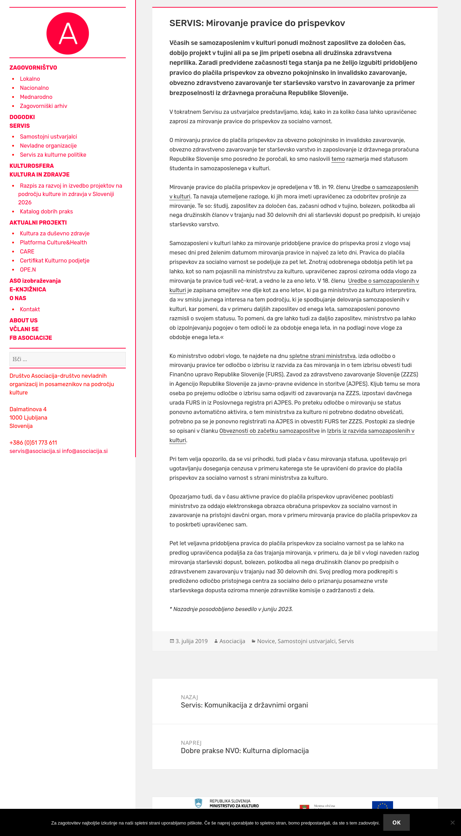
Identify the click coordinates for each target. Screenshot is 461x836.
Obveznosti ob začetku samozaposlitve (270, 431)
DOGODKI (22, 117)
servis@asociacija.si (35, 451)
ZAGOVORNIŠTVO (33, 67)
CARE (27, 251)
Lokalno (30, 79)
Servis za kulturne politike (53, 154)
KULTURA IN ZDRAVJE (39, 174)
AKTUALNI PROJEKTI (38, 222)
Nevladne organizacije (48, 145)
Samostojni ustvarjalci (48, 136)
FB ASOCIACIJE (30, 338)
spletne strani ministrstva (322, 356)
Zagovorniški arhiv (43, 106)
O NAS (17, 298)
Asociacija (232, 641)
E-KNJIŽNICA (27, 289)
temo (338, 159)
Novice (266, 641)
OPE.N (28, 269)
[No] (452, 822)
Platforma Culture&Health (53, 242)
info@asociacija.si (85, 451)
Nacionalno (34, 88)
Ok (396, 822)
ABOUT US (23, 320)
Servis (346, 641)
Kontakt (30, 309)
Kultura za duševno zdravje (55, 233)
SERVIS (19, 126)
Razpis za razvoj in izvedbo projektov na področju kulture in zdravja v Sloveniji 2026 (70, 194)
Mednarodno (36, 97)
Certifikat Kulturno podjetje (55, 260)
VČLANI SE (24, 329)
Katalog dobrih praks (46, 211)
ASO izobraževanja (35, 281)
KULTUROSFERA (31, 166)
